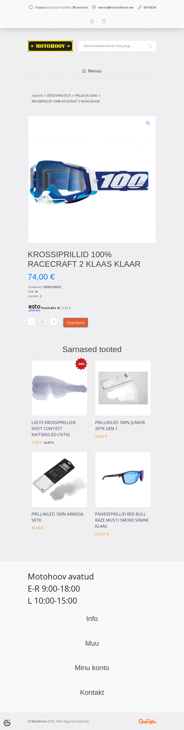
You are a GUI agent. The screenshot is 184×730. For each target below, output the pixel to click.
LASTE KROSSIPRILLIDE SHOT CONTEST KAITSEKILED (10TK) (54, 428)
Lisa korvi (76, 322)
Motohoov (39, 721)
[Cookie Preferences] (7, 722)
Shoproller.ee (147, 721)
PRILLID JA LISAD (86, 95)
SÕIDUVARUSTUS (59, 95)
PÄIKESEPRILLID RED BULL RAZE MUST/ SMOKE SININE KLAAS (122, 520)
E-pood (37, 95)
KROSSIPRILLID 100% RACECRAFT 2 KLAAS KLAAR (66, 101)
